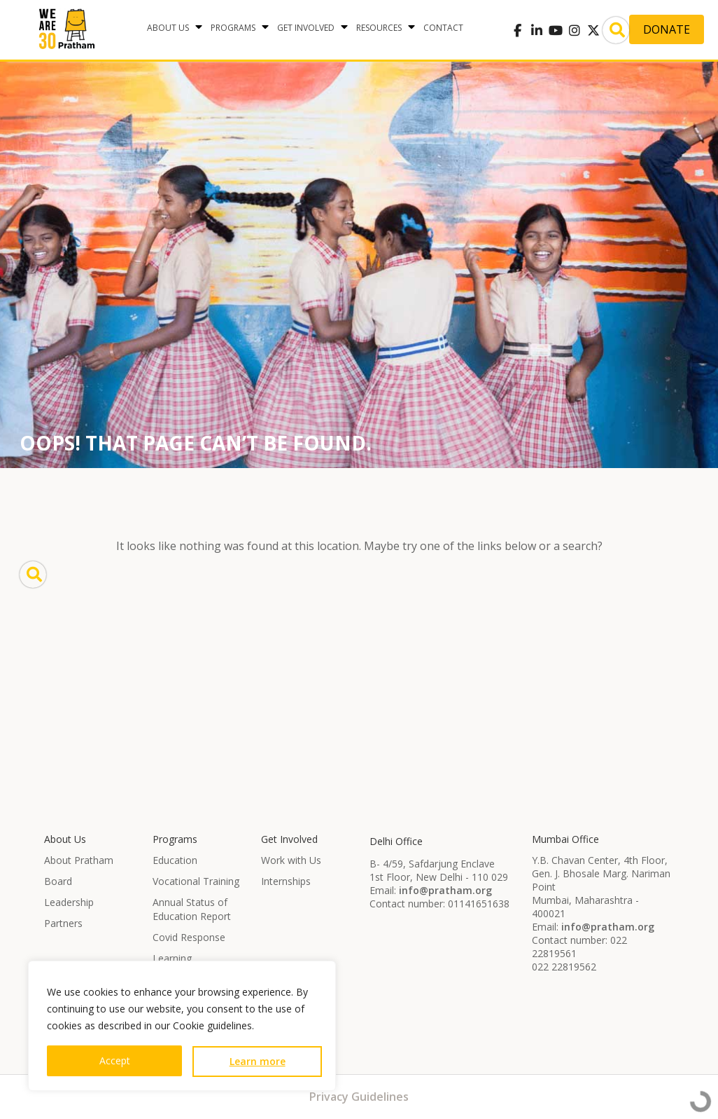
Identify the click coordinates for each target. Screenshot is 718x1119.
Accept (114, 1060)
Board (58, 881)
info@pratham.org (445, 890)
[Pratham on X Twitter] (593, 30)
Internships (286, 881)
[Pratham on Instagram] (574, 30)
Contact (443, 28)
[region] (182, 1026)
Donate (666, 29)
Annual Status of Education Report (192, 909)
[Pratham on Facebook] (517, 30)
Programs (233, 28)
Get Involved (306, 28)
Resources (379, 28)
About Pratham (78, 860)
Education (175, 860)
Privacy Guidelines (359, 1096)
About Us (168, 28)
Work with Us (291, 860)
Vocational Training (196, 881)
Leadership (69, 902)
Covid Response (189, 937)
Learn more (258, 1061)
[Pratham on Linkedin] (536, 30)
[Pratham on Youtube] (555, 30)
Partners (63, 923)
